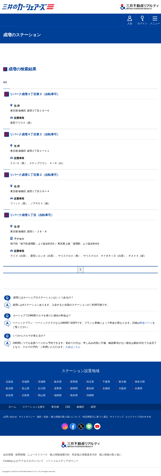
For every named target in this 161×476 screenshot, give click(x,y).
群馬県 (74, 381)
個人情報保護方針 (60, 454)
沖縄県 (90, 395)
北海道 (9, 381)
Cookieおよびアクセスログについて (23, 460)
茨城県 (41, 381)
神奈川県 (140, 381)
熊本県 (74, 395)
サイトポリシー (27, 416)
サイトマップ (117, 416)
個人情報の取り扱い (110, 454)
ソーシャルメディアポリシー (62, 460)
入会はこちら (72, 346)
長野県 (58, 388)
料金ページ (146, 322)
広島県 (25, 395)
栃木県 (58, 381)
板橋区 (80, 406)
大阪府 (122, 388)
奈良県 (9, 395)
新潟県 (9, 388)
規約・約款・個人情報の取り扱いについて (59, 416)
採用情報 (20, 454)
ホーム (12, 406)
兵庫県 (138, 388)
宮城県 (25, 381)
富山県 (25, 388)
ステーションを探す (33, 406)
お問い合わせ (10, 416)
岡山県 (41, 395)
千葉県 (106, 381)
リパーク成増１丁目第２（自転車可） (35, 174)
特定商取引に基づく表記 (95, 416)
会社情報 (8, 454)
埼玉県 (90, 381)
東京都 (122, 381)
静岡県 (74, 388)
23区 (67, 406)
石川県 (41, 388)
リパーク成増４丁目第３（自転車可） (35, 134)
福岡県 (58, 395)
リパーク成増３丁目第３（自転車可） (35, 94)
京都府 (106, 388)
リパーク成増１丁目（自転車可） (32, 215)
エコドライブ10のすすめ (138, 416)
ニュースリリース (37, 454)
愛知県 (90, 388)
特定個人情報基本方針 (84, 454)
